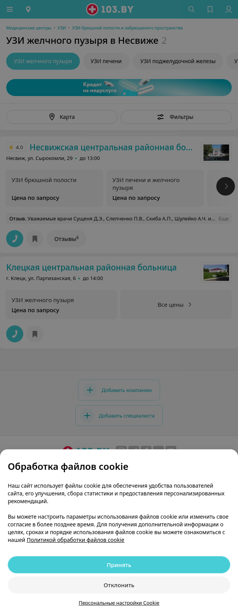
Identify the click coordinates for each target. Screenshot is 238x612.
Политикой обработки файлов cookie (75, 539)
